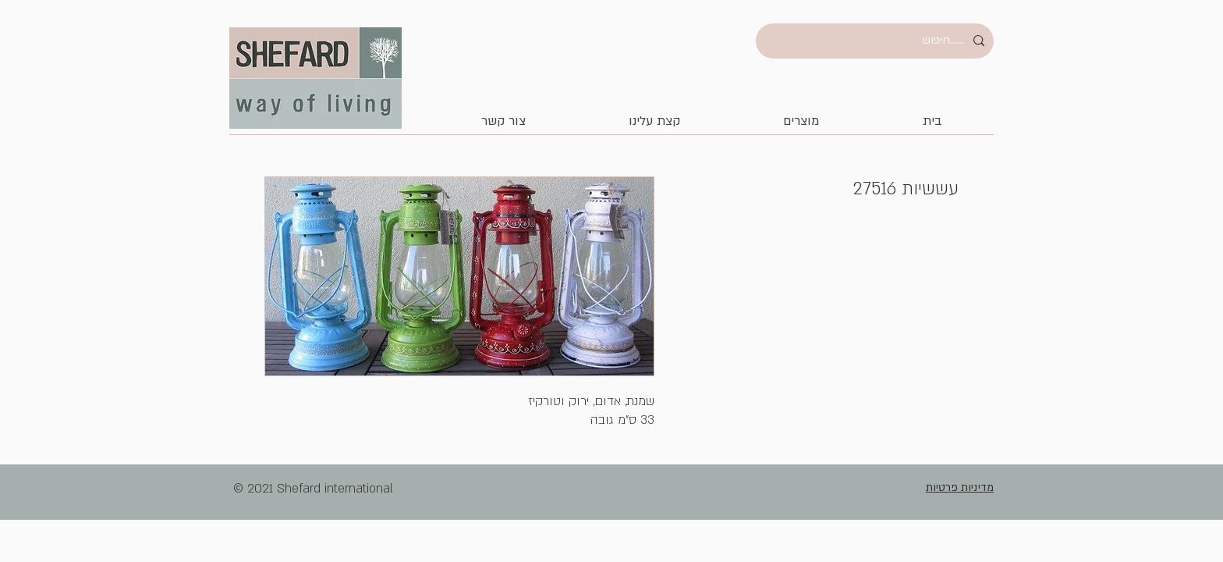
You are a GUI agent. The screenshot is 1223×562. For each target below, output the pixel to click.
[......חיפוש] (876, 41)
